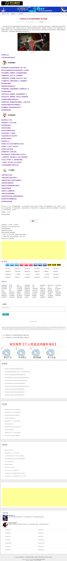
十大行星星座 (46, 268)
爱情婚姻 (37, 357)
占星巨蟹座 (19, 290)
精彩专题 (5, 513)
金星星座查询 (8, 533)
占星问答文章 (46, 277)
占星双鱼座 (58, 293)
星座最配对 (46, 271)
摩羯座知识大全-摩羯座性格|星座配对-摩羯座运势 (17, 335)
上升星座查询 (8, 546)
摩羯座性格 (19, 297)
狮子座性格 (27, 293)
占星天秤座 (11, 292)
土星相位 (50, 293)
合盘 (18, 285)
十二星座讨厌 (37, 274)
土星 (56, 287)
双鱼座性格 (58, 292)
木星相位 (19, 293)
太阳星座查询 (8, 529)
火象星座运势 (8, 271)
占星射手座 (4, 297)
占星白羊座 (27, 287)
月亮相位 (34, 293)
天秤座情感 (35, 288)
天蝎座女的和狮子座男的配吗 (8, 232)
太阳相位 (3, 292)
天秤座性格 (42, 292)
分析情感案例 (27, 277)
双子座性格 (50, 292)
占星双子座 (35, 290)
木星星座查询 (8, 539)
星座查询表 (58, 295)
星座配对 (32, 557)
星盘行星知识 (27, 268)
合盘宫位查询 (8, 549)
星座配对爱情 (8, 274)
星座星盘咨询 (21, 557)
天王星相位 (4, 293)
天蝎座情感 (4, 285)
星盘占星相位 (37, 268)
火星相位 (34, 297)
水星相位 (26, 297)
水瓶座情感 (27, 285)
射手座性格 (19, 295)
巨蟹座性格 (50, 297)
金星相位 (42, 295)
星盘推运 (19, 292)
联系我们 (50, 557)
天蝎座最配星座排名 (6, 228)
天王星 (41, 287)
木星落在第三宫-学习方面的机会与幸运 (10, 226)
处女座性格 (11, 297)
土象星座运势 (37, 271)
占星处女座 (42, 290)
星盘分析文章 (56, 268)
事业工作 (8, 357)
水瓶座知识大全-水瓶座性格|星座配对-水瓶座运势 (17, 337)
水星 (33, 287)
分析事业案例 (37, 277)
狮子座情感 (58, 288)
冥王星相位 (11, 293)
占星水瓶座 (11, 295)
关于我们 (46, 557)
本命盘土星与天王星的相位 (7, 238)
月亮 (10, 288)
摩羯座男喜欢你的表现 (6, 230)
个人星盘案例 (27, 557)
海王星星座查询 (8, 543)
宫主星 (57, 290)
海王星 (10, 285)
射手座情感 (4, 287)
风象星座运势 (27, 271)
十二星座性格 (20, 13)
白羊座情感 (19, 288)
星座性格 (13, 13)
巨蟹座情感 (27, 288)
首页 (8, 13)
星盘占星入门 (8, 268)
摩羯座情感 (42, 288)
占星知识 (16, 557)
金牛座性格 (42, 293)
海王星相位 (50, 295)
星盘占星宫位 (17, 268)
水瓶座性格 (27, 295)
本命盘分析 (17, 277)
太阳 (49, 287)
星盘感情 (34, 295)
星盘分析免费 (41, 557)
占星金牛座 (50, 285)
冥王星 (10, 287)
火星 (2, 290)
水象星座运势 (17, 271)
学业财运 (22, 357)
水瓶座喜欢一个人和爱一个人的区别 (9, 224)
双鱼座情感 (27, 292)
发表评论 (6, 314)
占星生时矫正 (8, 277)
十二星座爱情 (17, 274)
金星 (10, 290)
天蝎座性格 (4, 295)
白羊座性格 (35, 292)
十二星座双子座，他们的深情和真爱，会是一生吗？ (13, 236)
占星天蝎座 (4, 288)
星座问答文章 (56, 277)
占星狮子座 (27, 290)
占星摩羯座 (42, 297)
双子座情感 (19, 287)
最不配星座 (55, 271)
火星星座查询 (8, 536)
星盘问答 (50, 290)
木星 (33, 285)
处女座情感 (42, 285)
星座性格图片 (56, 274)
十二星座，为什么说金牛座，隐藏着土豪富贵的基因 (13, 234)
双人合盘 (52, 357)
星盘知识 (50, 288)
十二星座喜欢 (46, 274)
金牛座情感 (58, 285)
